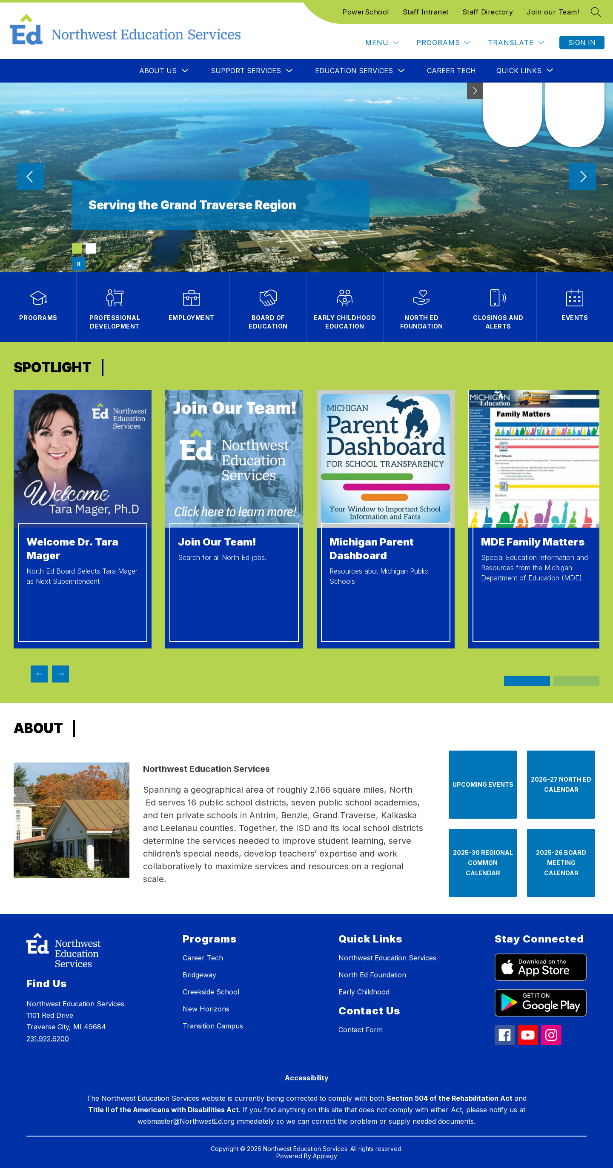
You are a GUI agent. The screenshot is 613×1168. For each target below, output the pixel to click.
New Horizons (206, 1009)
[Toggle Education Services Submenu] (401, 71)
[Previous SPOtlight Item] (39, 674)
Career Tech (451, 70)
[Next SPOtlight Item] (60, 674)
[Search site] (596, 12)
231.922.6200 (47, 1038)
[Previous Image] (30, 177)
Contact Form (360, 1029)
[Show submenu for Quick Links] (518, 71)
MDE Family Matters (532, 542)
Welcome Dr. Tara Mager (72, 549)
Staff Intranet (426, 12)
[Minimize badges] (475, 91)
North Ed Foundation (372, 975)
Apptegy (325, 1155)
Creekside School (211, 992)
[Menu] (382, 42)
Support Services (246, 70)
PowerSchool (365, 12)
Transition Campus (213, 1026)
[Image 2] (91, 248)
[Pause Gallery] (79, 264)
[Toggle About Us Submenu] (185, 71)
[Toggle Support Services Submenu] (289, 71)
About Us (158, 70)
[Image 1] (77, 248)
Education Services (354, 70)
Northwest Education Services (387, 958)
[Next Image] (582, 177)
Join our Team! (553, 12)
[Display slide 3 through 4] (576, 681)
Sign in (582, 42)
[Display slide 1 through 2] (527, 681)
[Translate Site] (516, 42)
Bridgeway (199, 975)
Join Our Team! (217, 542)
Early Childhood (364, 992)
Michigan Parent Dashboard (371, 549)
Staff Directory (487, 12)
